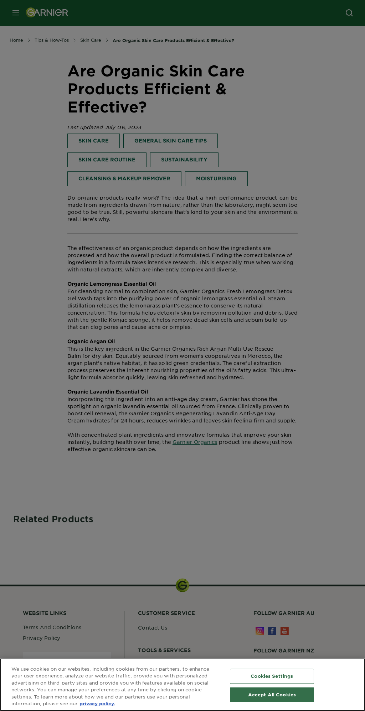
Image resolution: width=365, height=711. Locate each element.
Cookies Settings (272, 676)
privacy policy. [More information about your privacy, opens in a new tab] (97, 703)
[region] (182, 684)
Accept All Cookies (272, 694)
